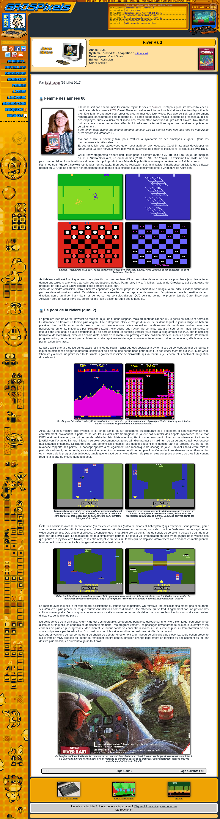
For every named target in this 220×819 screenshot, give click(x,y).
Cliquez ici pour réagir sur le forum (155, 806)
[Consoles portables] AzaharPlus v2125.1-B (143, 18)
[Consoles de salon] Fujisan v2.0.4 (139, 8)
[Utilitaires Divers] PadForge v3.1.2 (139, 21)
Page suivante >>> (191, 771)
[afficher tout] (141, 53)
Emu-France (166, 5)
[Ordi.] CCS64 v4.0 (132, 10)
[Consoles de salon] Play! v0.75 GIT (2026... (143, 13)
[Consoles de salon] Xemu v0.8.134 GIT (141, 15)
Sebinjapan (52, 82)
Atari (155, 107)
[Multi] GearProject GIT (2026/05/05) (140, 23)
